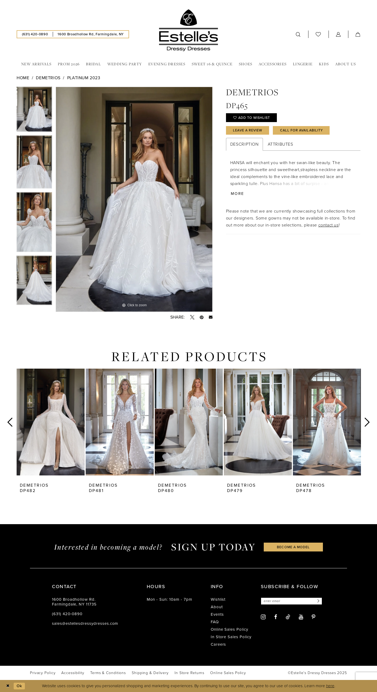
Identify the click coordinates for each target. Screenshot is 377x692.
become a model (293, 546)
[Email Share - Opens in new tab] (211, 317)
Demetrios (48, 78)
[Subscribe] (319, 601)
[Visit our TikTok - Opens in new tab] (288, 616)
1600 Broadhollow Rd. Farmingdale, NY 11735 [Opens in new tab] (74, 601)
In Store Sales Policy (231, 637)
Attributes (280, 145)
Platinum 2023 (83, 78)
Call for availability (304, 130)
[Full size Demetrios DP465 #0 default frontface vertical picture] (134, 199)
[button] (338, 34)
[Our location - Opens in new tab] (90, 34)
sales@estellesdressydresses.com (85, 623)
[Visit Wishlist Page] (318, 34)
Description (244, 145)
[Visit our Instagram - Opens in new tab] (263, 617)
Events (217, 614)
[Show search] (298, 34)
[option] (34, 111)
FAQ (215, 622)
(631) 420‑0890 (67, 614)
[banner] (188, 30)
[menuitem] (35, 34)
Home (23, 78)
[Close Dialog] (8, 686)
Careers (218, 644)
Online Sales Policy (229, 629)
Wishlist (218, 599)
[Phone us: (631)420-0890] (35, 34)
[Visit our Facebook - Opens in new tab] (275, 617)
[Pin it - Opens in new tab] (201, 317)
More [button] (237, 194)
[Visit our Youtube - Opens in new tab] (301, 617)
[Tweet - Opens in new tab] (192, 317)
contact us (328, 226)
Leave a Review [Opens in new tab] (248, 130)
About (217, 607)
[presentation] (51, 422)
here (330, 686)
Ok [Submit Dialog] (19, 686)
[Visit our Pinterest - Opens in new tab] (313, 617)
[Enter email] (292, 601)
